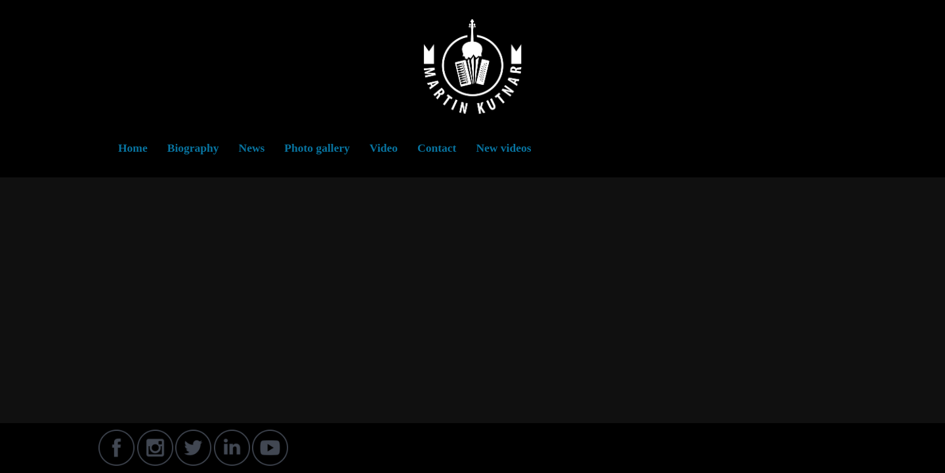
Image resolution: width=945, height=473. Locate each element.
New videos (503, 147)
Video (383, 147)
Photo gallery (317, 147)
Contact (436, 147)
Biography (193, 147)
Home (133, 147)
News (252, 147)
